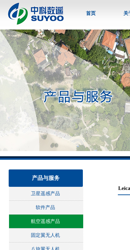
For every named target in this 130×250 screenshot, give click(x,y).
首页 (91, 13)
